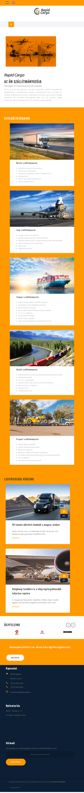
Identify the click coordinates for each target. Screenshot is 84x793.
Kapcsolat (15, 658)
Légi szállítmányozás (26, 230)
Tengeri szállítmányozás (27, 297)
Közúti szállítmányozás (27, 162)
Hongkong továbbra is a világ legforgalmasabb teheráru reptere (36, 592)
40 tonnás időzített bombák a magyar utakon (36, 525)
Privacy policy (15, 788)
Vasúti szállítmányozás (27, 370)
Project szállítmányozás (27, 439)
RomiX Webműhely (58, 783)
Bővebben (15, 539)
